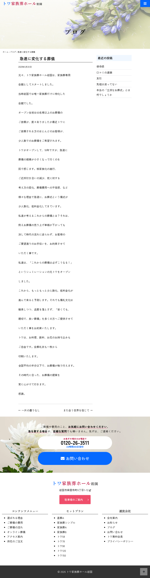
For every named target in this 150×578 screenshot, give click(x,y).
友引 (99, 78)
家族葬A (62, 527)
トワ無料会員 (115, 536)
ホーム (5, 51)
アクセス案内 (15, 536)
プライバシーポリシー (120, 541)
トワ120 (61, 551)
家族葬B (62, 532)
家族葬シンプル (66, 522)
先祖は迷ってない (106, 84)
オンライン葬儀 (16, 532)
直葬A (60, 518)
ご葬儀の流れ (15, 527)
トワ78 (61, 541)
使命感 (100, 66)
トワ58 (61, 536)
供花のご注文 (15, 541)
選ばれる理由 (15, 518)
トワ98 (61, 546)
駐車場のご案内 (74, 500)
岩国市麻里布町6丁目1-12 (75, 490)
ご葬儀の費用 (15, 522)
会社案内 (112, 518)
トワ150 (61, 555)
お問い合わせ (75, 458)
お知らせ (112, 522)
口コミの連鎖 (104, 72)
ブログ (13, 51)
